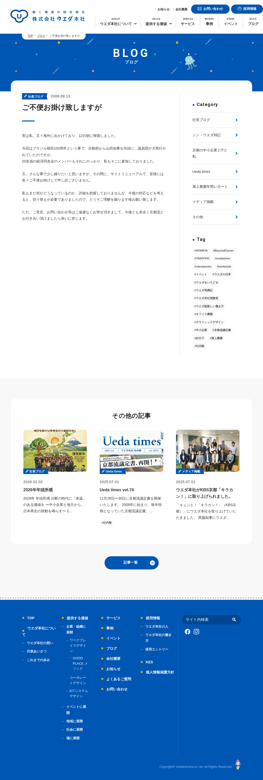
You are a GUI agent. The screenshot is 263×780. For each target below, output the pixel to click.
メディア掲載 (203, 202)
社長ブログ (201, 120)
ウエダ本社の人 (156, 626)
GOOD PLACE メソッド (80, 663)
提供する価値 (77, 618)
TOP (30, 35)
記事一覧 (131, 562)
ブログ (41, 35)
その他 (197, 217)
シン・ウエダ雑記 (206, 135)
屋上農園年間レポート (210, 186)
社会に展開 (74, 729)
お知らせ (163, 9)
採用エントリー (156, 649)
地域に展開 (74, 721)
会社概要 (181, 9)
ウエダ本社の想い (40, 643)
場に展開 (72, 738)
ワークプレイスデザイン (78, 645)
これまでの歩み (38, 660)
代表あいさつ (37, 651)
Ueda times (201, 172)
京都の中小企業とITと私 (209, 153)
